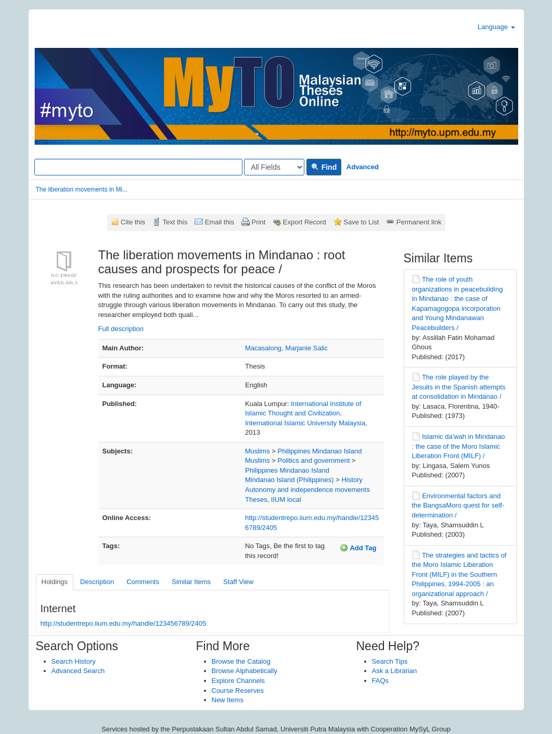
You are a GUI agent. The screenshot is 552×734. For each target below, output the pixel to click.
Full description (121, 329)
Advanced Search (78, 671)
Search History (74, 661)
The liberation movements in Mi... (82, 189)
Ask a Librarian (394, 671)
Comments (142, 582)
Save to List (361, 222)
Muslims (257, 451)
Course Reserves (238, 690)
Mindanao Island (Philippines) (289, 480)
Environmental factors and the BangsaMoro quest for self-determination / (458, 505)
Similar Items (191, 582)
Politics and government (314, 460)
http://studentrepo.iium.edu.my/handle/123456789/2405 (124, 623)
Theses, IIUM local (273, 499)
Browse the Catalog (241, 661)
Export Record (304, 222)
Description (97, 582)
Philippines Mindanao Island (320, 451)
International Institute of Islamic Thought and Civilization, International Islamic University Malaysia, (306, 413)
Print (259, 222)
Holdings (55, 582)
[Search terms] (138, 167)
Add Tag (358, 547)
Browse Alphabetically (244, 671)
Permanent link (419, 222)
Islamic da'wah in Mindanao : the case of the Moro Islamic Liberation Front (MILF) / (458, 446)
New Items (227, 700)
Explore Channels (238, 681)
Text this (174, 222)
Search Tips (390, 661)
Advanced (362, 167)
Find (324, 167)
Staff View (238, 582)
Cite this (133, 222)
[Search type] (274, 167)
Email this (219, 222)
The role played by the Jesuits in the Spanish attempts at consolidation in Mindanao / (459, 386)
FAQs (380, 681)
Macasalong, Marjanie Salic (286, 348)
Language (496, 27)
